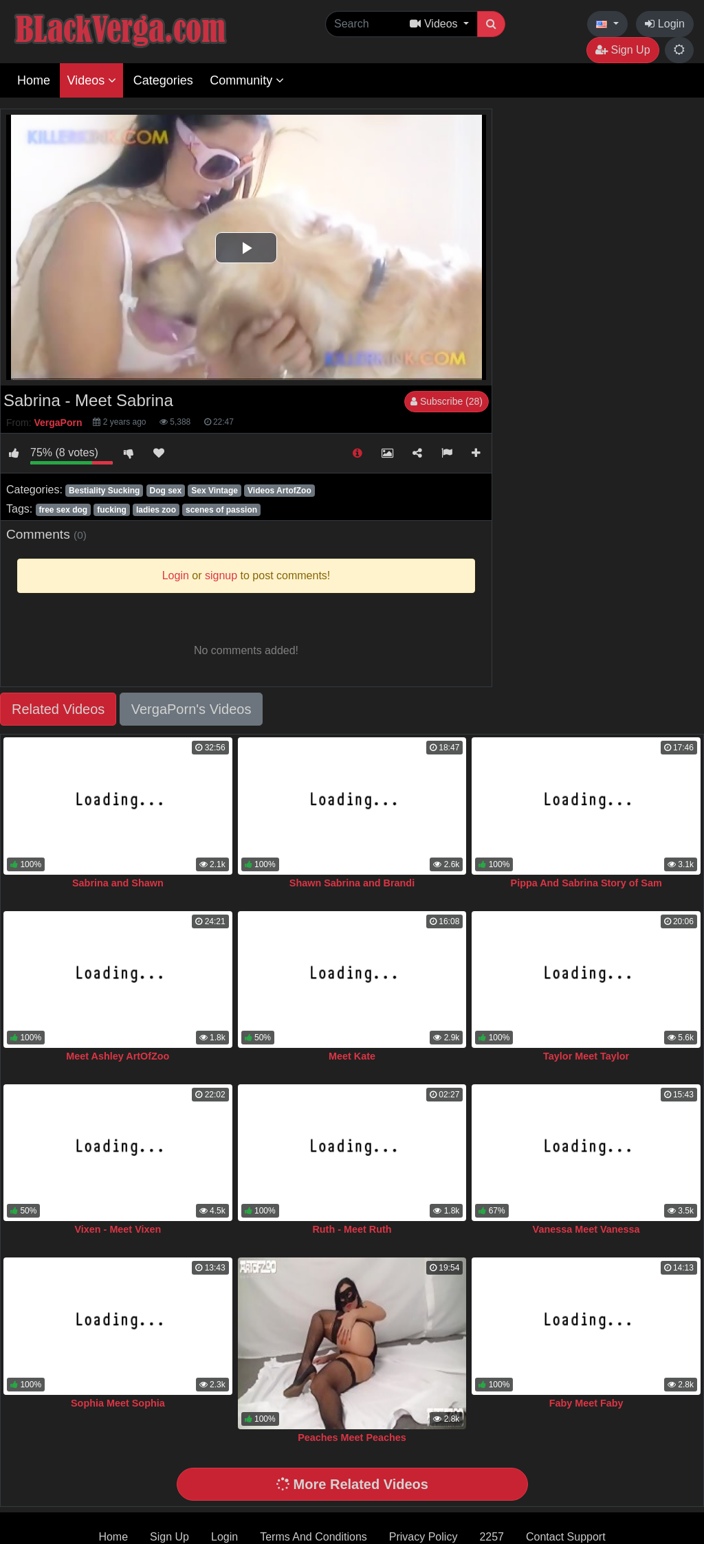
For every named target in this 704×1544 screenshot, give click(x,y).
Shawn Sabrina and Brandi (352, 882)
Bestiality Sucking (104, 490)
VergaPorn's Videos (191, 709)
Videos (91, 80)
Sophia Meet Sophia (118, 1403)
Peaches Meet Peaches (352, 1437)
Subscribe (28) (446, 401)
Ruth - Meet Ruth (351, 1229)
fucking (111, 510)
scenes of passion (221, 510)
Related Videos (58, 709)
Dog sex (165, 490)
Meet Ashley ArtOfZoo (117, 1056)
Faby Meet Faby (586, 1403)
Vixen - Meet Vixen (117, 1229)
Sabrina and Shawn (118, 882)
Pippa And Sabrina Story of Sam (586, 882)
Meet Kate (352, 1056)
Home (33, 80)
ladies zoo (156, 510)
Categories (163, 80)
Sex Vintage (214, 490)
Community (247, 80)
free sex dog (62, 510)
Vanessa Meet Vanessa (586, 1229)
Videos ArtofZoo (279, 490)
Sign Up (622, 50)
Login (665, 24)
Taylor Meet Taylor (586, 1056)
